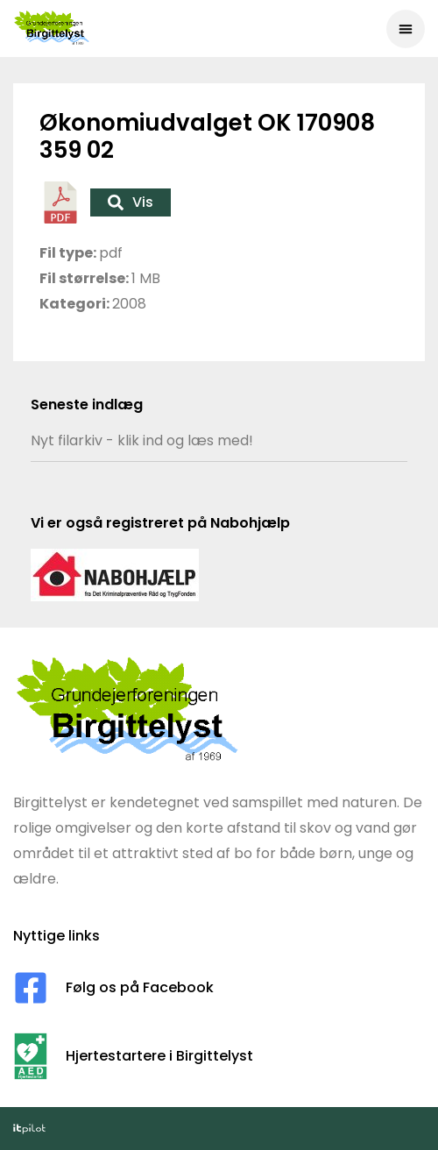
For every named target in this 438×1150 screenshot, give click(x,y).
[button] (405, 29)
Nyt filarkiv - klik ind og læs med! (142, 440)
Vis (130, 202)
